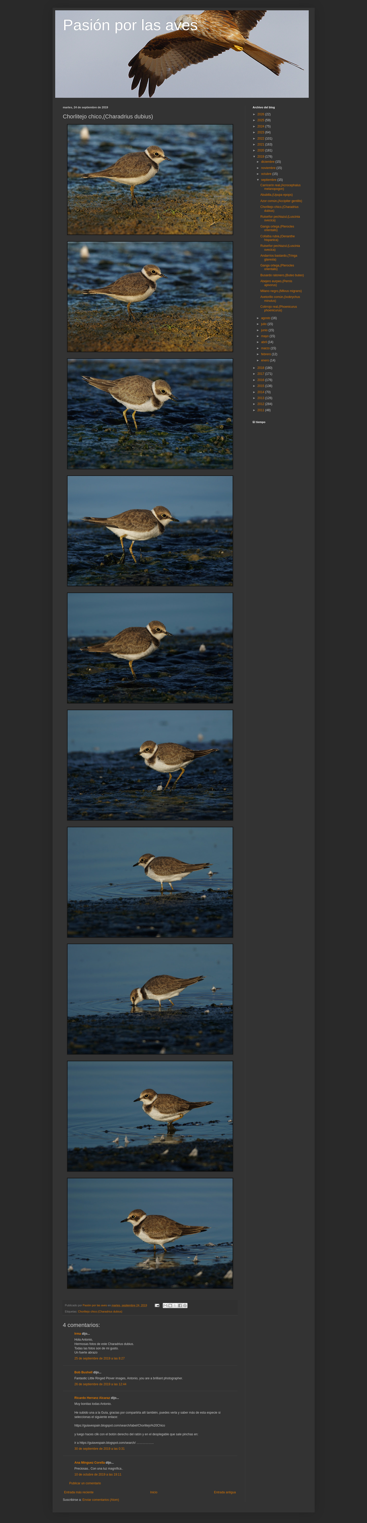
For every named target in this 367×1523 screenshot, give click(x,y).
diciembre (268, 162)
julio (264, 324)
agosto (266, 318)
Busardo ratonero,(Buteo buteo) (282, 275)
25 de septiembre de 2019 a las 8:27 (100, 1358)
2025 (261, 120)
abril (264, 342)
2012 (261, 404)
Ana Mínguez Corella (90, 1462)
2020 (261, 150)
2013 (261, 398)
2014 (261, 392)
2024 (261, 126)
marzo (266, 348)
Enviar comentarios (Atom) (101, 1500)
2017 (261, 374)
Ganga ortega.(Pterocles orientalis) (277, 228)
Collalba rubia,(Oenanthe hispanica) (277, 238)
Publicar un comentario (85, 1483)
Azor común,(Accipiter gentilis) (281, 201)
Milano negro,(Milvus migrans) (281, 291)
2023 (261, 132)
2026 (261, 114)
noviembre (268, 168)
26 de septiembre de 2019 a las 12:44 (100, 1384)
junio (264, 330)
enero (265, 360)
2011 (261, 410)
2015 (261, 386)
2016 (261, 380)
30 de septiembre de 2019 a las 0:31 (100, 1449)
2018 (261, 368)
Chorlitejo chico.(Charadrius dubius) (100, 1311)
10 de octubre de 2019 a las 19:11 (98, 1474)
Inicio (153, 1492)
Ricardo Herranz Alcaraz (92, 1398)
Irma (78, 1333)
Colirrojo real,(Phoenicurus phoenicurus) (278, 308)
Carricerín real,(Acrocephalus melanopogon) (280, 187)
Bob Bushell (84, 1372)
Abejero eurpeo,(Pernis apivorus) (276, 283)
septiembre (269, 180)
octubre (266, 174)
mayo (265, 336)
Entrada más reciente (79, 1492)
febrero (266, 354)
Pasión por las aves (130, 25)
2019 (261, 156)
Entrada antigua (225, 1492)
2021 (261, 144)
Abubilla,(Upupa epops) (276, 195)
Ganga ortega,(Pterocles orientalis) (277, 267)
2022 (261, 138)
